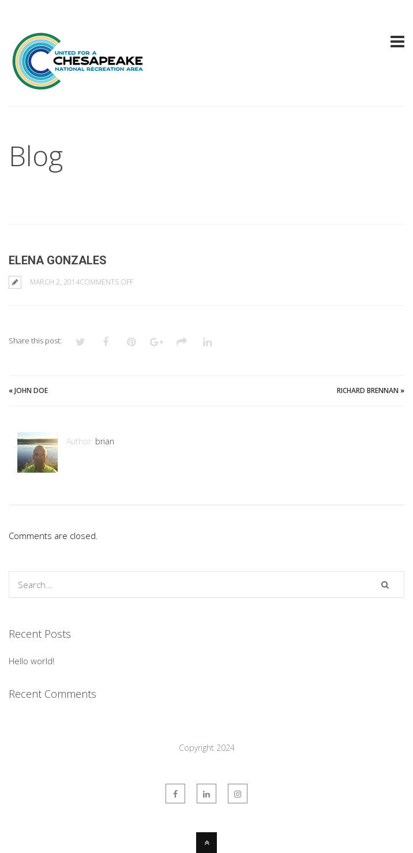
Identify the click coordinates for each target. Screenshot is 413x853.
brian (104, 441)
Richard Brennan (368, 390)
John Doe (31, 390)
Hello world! (31, 661)
